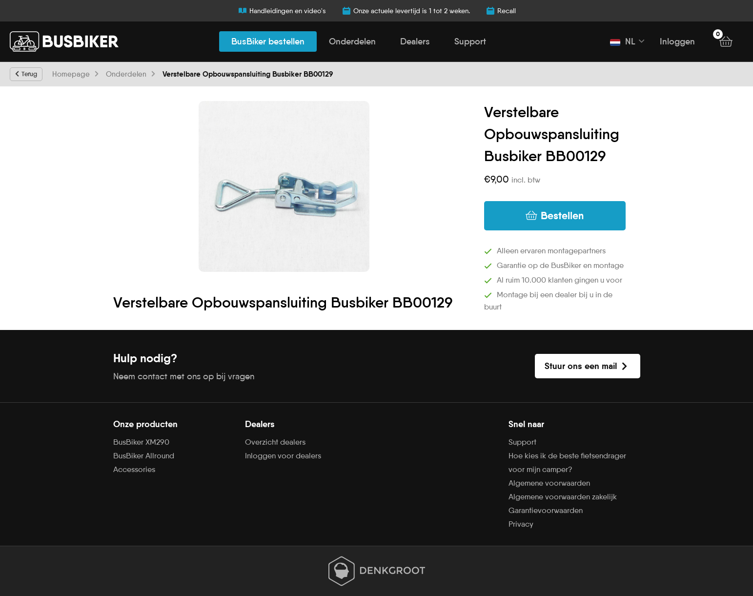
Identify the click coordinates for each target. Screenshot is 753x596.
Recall (501, 11)
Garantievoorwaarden (546, 510)
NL (622, 41)
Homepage (71, 74)
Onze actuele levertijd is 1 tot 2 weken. (406, 11)
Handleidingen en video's (282, 11)
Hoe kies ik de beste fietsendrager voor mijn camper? (567, 462)
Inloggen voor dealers (283, 455)
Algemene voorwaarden (549, 483)
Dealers (415, 41)
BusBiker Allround (143, 455)
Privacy (521, 524)
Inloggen (677, 41)
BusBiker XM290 (141, 442)
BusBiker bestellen (268, 41)
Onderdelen (352, 41)
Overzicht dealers (275, 442)
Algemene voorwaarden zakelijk (563, 496)
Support (470, 41)
